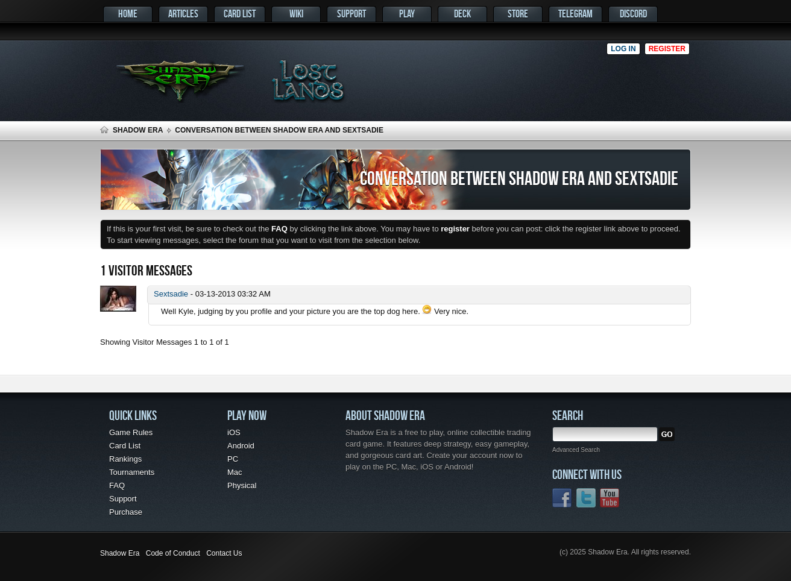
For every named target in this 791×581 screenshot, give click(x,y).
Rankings (125, 458)
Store (518, 13)
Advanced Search (576, 450)
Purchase (125, 512)
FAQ (117, 485)
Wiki (296, 13)
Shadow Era (138, 130)
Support (351, 13)
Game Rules (131, 432)
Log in (623, 49)
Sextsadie (171, 293)
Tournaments (131, 472)
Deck (462, 13)
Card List (240, 13)
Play (407, 13)
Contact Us (224, 553)
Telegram (575, 13)
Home (127, 13)
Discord (633, 13)
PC (232, 458)
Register (667, 49)
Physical (241, 485)
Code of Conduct (173, 553)
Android (240, 445)
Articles (183, 13)
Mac (234, 472)
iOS (234, 432)
